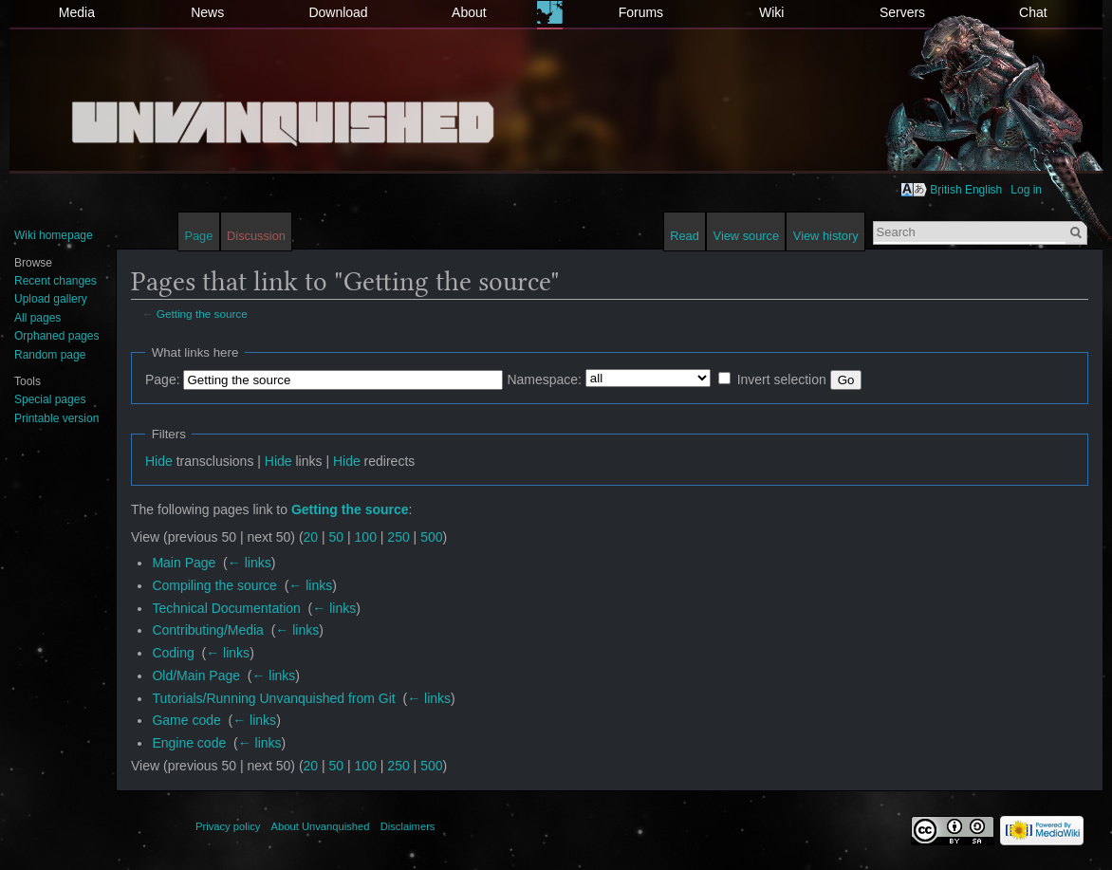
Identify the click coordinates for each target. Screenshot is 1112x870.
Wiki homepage (53, 235)
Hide (159, 461)
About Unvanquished (320, 826)
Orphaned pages (56, 335)
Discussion (256, 236)
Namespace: (544, 379)
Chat (1033, 12)
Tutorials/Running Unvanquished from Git (273, 698)
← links (249, 562)
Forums (641, 12)
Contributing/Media (208, 630)
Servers (902, 12)
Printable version (56, 418)
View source (746, 236)
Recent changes (55, 280)
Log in (1026, 189)
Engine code (189, 742)
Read (684, 236)
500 (431, 537)
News (207, 12)
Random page (49, 354)
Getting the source (202, 313)
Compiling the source (214, 585)
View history (826, 236)
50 (336, 537)
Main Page (183, 562)
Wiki (771, 12)
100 (366, 537)
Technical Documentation (226, 608)
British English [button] (966, 189)
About (469, 12)
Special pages (49, 399)
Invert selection (781, 379)
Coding (173, 652)
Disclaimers (408, 826)
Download (337, 12)
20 (311, 537)
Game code (186, 720)
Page (198, 236)
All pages (37, 317)
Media (77, 12)
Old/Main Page (196, 675)
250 (398, 537)
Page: (162, 379)
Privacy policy (227, 826)
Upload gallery (50, 298)
